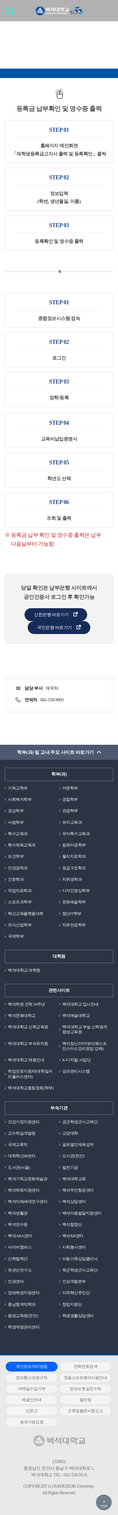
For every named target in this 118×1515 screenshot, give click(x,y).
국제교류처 (18, 1144)
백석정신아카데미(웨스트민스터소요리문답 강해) (84, 1046)
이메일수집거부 (32, 1388)
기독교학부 (18, 788)
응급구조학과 (74, 868)
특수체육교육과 (22, 845)
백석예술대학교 (76, 1015)
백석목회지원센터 (23, 1190)
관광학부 (70, 810)
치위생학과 (72, 879)
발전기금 (70, 1167)
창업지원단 (72, 1304)
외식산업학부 (19, 925)
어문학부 (70, 788)
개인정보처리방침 (31, 1366)
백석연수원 (18, 1224)
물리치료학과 (74, 856)
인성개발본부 (74, 1281)
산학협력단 (18, 1258)
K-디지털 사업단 (76, 1060)
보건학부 (16, 856)
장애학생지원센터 (23, 1292)
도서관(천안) (73, 1155)
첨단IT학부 (71, 913)
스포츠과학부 (19, 902)
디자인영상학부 (76, 890)
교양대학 (70, 1133)
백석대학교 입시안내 (80, 1004)
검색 (11, 13)
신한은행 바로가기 (51, 614)
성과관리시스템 (76, 1071)
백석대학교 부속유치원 (28, 1043)
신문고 (32, 1410)
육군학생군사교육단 (80, 1270)
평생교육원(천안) (23, 1315)
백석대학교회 (74, 1178)
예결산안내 (32, 1399)
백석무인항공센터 (78, 1190)
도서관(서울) (19, 1167)
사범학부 (16, 822)
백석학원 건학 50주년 (26, 1004)
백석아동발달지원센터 (82, 1213)
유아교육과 (72, 822)
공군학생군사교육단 (80, 1121)
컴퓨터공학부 (74, 845)
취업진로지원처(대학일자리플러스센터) (30, 1074)
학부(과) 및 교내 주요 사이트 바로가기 (55, 752)
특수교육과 (18, 833)
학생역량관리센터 (23, 1327)
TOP (103, 1506)
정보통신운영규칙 (31, 1377)
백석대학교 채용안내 (26, 1060)
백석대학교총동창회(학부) (30, 1088)
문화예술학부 (74, 902)
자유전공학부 (74, 925)
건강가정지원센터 (23, 1121)
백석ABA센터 (20, 1235)
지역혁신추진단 (76, 1292)
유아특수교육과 (76, 833)
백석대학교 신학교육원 (28, 1026)
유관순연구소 (19, 1270)
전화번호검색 (85, 1366)
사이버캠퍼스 (19, 1247)
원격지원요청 (31, 1422)
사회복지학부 (19, 799)
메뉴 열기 (108, 10)
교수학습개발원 (22, 1133)
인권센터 (16, 1281)
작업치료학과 (19, 890)
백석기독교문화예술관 (27, 1178)
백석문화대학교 (22, 1015)
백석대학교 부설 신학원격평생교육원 (84, 1029)
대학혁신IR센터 (21, 1155)
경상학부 (16, 810)
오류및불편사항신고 (85, 1410)
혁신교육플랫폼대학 (25, 913)
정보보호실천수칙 (85, 1388)
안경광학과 (18, 868)
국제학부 (16, 936)
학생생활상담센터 (78, 1315)
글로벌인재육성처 (78, 1144)
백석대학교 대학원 (24, 970)
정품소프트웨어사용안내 (85, 1377)
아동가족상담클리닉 (80, 1258)
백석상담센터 (74, 1201)
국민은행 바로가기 (54, 627)
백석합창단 (72, 1224)
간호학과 (16, 879)
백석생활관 (18, 1213)
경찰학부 (70, 799)
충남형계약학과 (22, 1304)
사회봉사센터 (74, 1247)
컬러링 (86, 1399)
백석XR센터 (72, 1235)
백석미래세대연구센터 (27, 1201)
